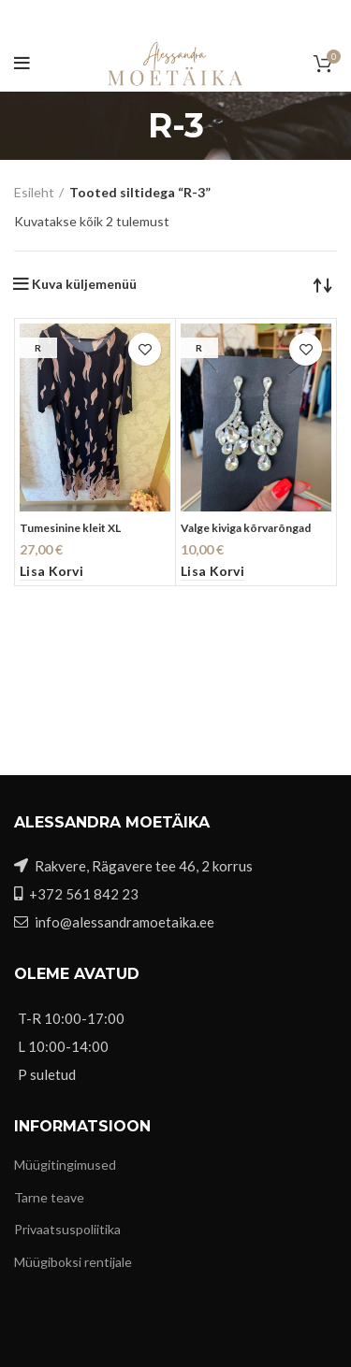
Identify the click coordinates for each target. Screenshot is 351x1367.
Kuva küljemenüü (84, 284)
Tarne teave (49, 1197)
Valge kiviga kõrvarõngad (246, 528)
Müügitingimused (65, 1165)
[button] (51, 572)
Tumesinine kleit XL (70, 528)
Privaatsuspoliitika (67, 1229)
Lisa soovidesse (144, 349)
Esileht (34, 192)
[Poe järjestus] (323, 284)
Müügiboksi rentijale (73, 1262)
